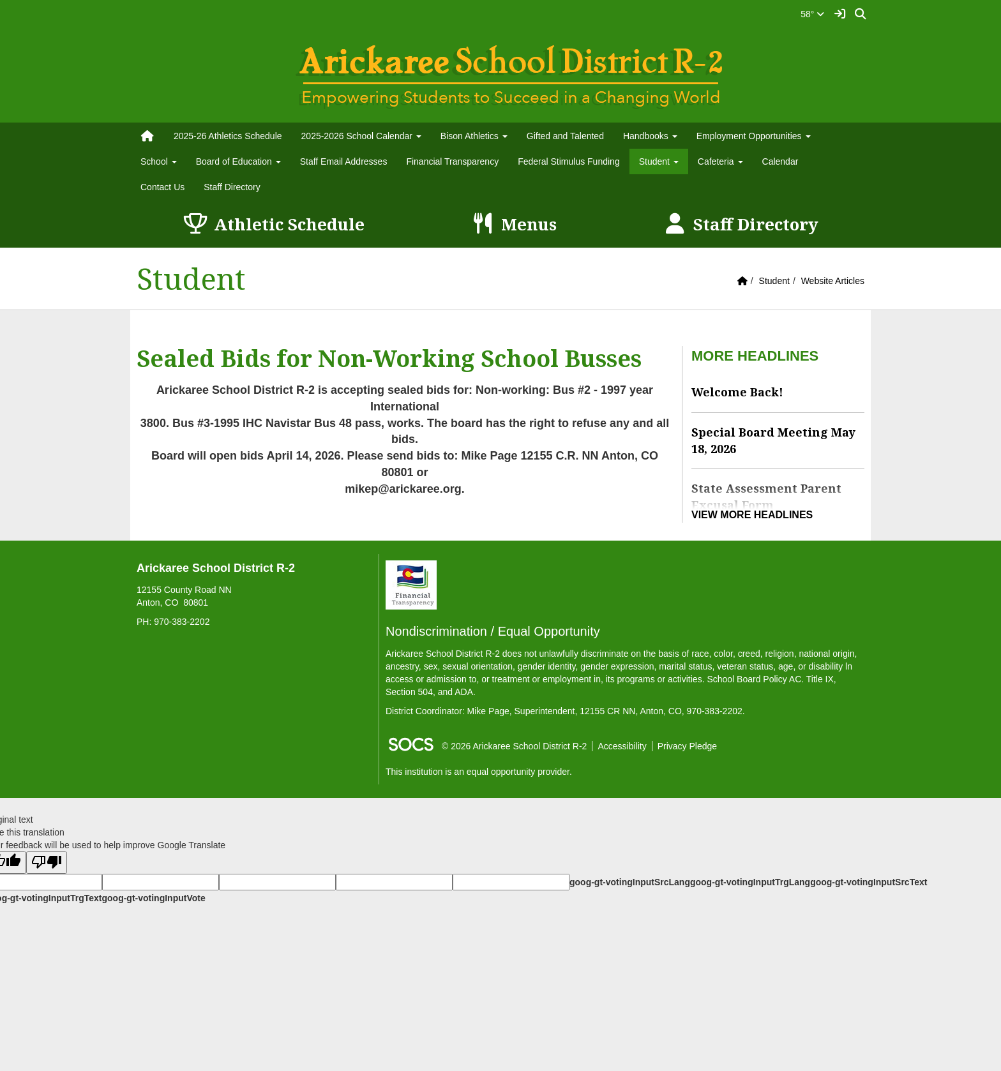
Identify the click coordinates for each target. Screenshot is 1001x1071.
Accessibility (622, 746)
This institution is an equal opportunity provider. (479, 772)
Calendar (780, 161)
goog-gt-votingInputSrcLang (629, 882)
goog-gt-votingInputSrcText (868, 882)
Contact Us (162, 187)
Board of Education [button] (238, 161)
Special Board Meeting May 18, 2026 (773, 440)
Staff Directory (232, 187)
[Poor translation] (46, 862)
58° (812, 14)
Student (774, 281)
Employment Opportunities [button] (753, 136)
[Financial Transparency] (411, 584)
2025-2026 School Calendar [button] (361, 136)
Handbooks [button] (650, 136)
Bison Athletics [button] (474, 136)
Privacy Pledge (687, 746)
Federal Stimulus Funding (569, 161)
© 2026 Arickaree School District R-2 (514, 746)
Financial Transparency (452, 161)
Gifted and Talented (565, 136)
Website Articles (832, 281)
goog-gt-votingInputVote (153, 898)
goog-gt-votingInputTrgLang (750, 882)
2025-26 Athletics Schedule (228, 136)
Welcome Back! (737, 392)
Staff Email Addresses (344, 161)
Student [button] (659, 161)
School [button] (158, 161)
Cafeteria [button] (720, 161)
